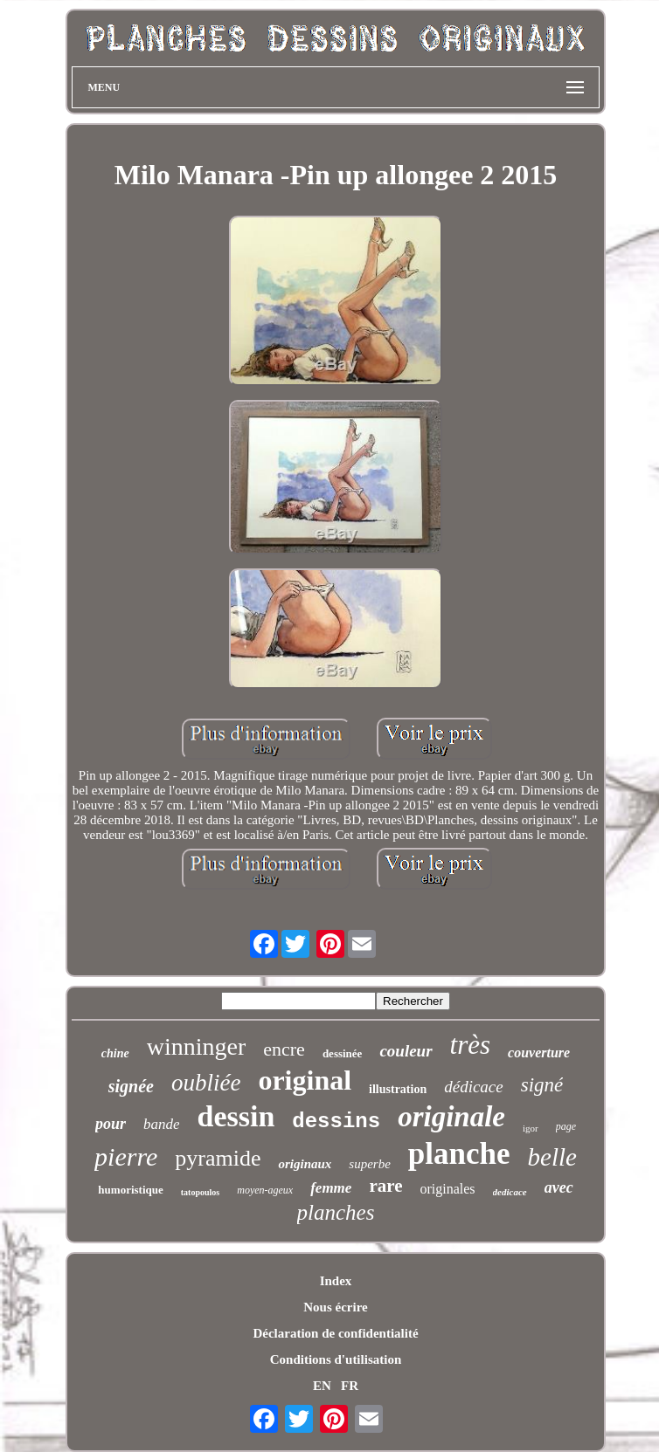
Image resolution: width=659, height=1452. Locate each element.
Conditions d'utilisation (335, 1359)
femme (330, 1188)
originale (451, 1116)
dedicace (510, 1192)
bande (161, 1124)
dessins (336, 1121)
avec (559, 1187)
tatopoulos (200, 1192)
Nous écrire (335, 1307)
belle (552, 1157)
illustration (398, 1089)
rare (385, 1185)
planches (336, 1212)
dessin (235, 1116)
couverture (539, 1052)
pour (110, 1123)
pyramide (217, 1158)
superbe (370, 1164)
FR (349, 1386)
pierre (125, 1156)
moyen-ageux (265, 1190)
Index (336, 1281)
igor (530, 1128)
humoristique (130, 1189)
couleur (405, 1051)
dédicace (473, 1086)
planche (459, 1154)
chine (115, 1053)
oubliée (205, 1083)
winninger (196, 1046)
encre (284, 1049)
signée (131, 1086)
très (470, 1044)
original (304, 1080)
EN (322, 1386)
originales (447, 1188)
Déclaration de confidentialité (335, 1333)
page (566, 1126)
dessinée (343, 1053)
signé (542, 1085)
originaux (304, 1164)
